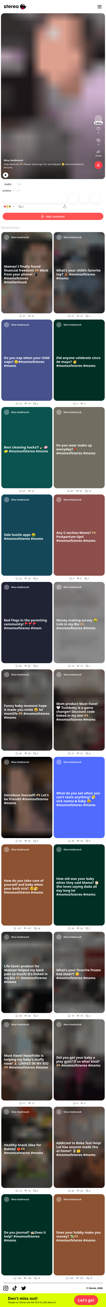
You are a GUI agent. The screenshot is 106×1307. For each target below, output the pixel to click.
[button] (86, 1300)
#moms (8, 167)
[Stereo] (15, 6)
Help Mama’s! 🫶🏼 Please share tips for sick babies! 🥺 (34, 164)
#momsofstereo (74, 164)
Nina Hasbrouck (13, 160)
